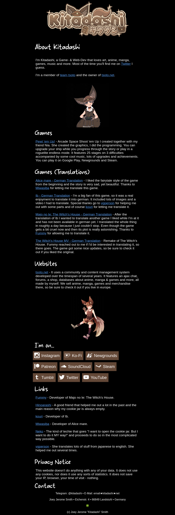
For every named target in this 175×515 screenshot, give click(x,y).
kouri (89, 207)
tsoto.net (108, 75)
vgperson (108, 203)
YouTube (99, 377)
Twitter (126, 64)
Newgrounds (105, 355)
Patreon (48, 366)
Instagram (50, 355)
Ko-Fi (77, 355)
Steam (109, 366)
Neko (39, 431)
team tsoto (67, 75)
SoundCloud (79, 366)
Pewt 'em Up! (45, 141)
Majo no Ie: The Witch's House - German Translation (74, 214)
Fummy (41, 233)
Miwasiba (42, 188)
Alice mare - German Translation (59, 180)
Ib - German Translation (53, 195)
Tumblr (47, 377)
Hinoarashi (43, 405)
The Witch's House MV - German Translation (68, 241)
